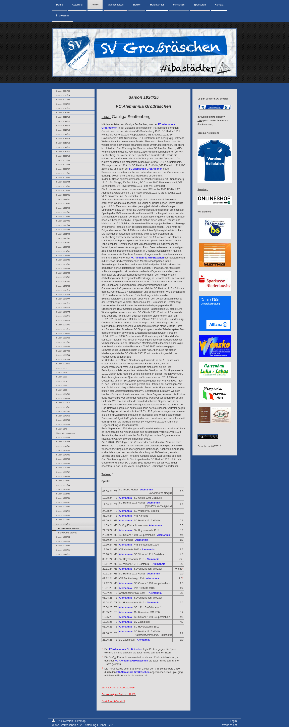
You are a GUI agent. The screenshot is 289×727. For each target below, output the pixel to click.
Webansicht (229, 725)
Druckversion (63, 721)
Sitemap (80, 721)
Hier (199, 120)
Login (233, 721)
